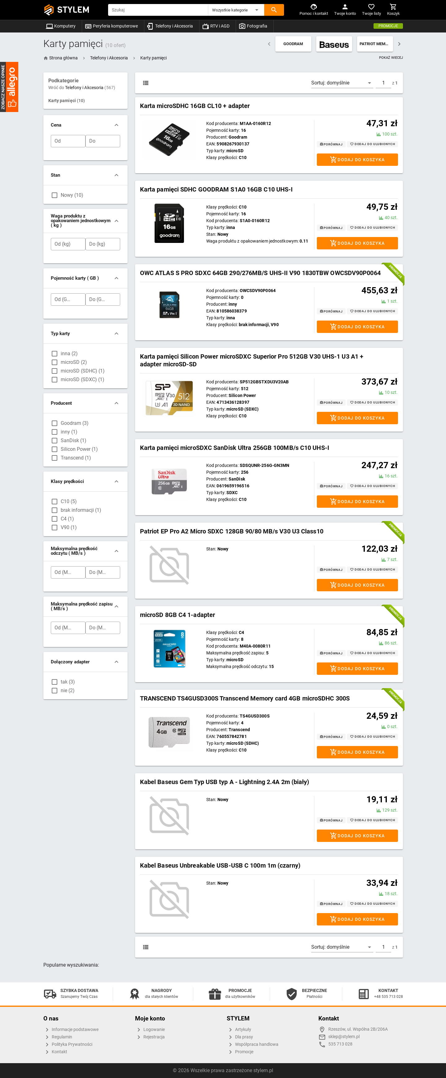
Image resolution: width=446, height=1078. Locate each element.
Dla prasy (240, 1037)
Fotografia (252, 26)
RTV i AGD (216, 26)
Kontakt (55, 1052)
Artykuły (239, 1029)
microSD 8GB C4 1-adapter (177, 615)
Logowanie (150, 1029)
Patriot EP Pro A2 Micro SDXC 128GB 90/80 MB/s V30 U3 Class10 (231, 531)
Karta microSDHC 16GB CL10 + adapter (195, 106)
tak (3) (68, 682)
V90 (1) (69, 527)
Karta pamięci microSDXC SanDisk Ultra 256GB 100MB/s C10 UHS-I (234, 447)
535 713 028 (340, 1044)
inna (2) (69, 353)
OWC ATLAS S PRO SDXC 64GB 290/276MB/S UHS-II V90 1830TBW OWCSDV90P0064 (260, 273)
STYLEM (73, 9)
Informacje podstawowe (70, 1029)
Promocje (388, 26)
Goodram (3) (75, 423)
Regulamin (57, 1037)
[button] (236, 10)
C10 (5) (69, 501)
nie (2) (68, 690)
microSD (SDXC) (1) (82, 379)
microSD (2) (74, 362)
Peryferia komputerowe (111, 26)
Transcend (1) (76, 458)
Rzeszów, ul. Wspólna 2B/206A (358, 1029)
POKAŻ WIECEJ (391, 58)
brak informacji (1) (81, 510)
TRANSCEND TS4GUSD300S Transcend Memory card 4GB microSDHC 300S (245, 698)
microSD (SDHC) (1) (83, 371)
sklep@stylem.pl (344, 1036)
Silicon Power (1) (79, 449)
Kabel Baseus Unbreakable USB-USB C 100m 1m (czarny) (220, 865)
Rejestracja (150, 1037)
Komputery (61, 26)
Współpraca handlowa (252, 1044)
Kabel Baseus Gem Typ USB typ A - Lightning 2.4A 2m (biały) (224, 782)
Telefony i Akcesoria (170, 26)
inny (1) (69, 432)
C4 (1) (67, 519)
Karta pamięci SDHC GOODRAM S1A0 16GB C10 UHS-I (216, 189)
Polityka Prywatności (67, 1044)
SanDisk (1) (73, 440)
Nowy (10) (72, 195)
